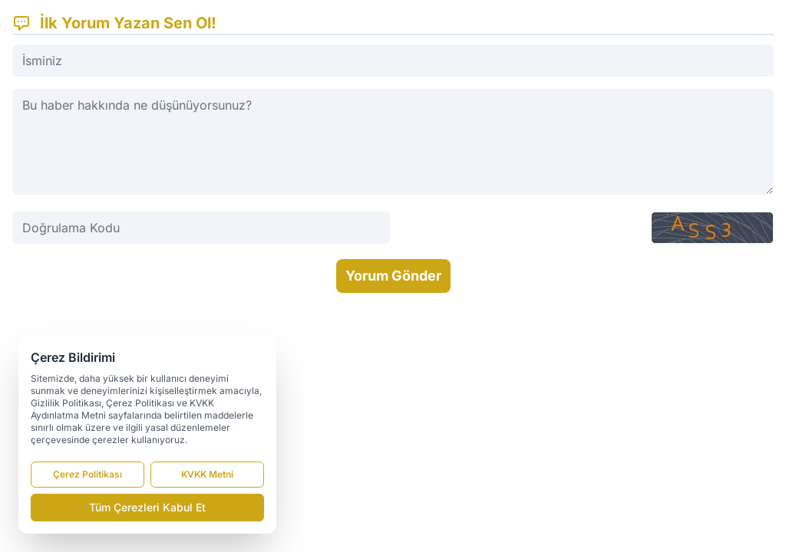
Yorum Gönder (393, 276)
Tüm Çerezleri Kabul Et (147, 507)
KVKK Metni (207, 474)
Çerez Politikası (87, 474)
